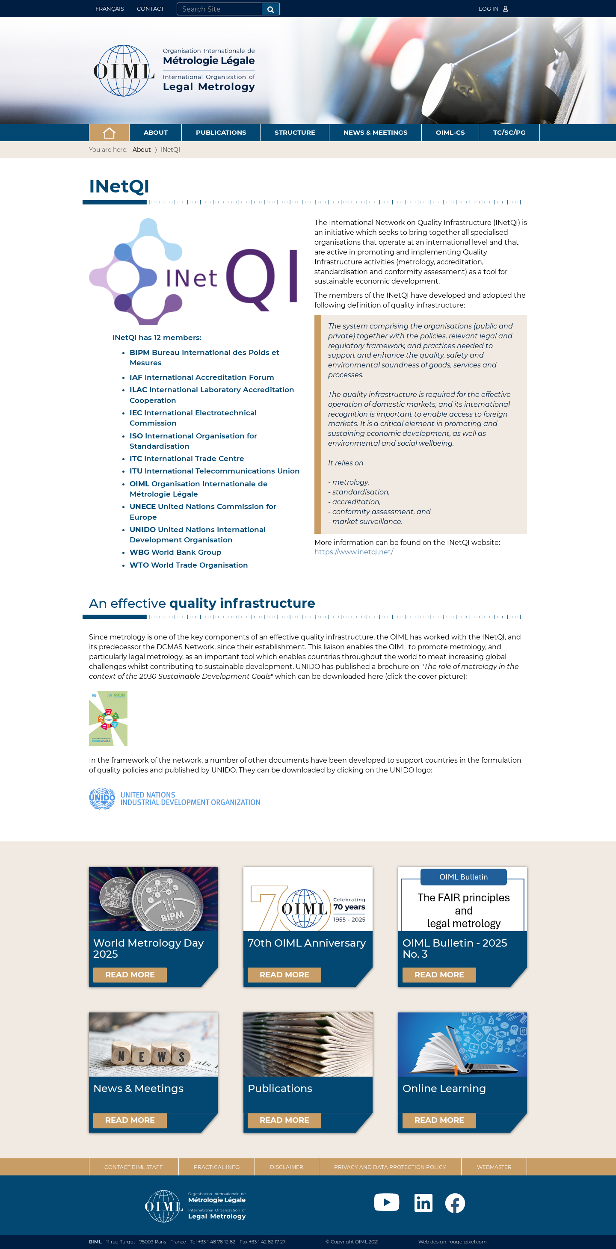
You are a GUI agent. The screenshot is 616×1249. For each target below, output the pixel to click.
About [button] (156, 132)
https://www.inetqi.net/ (353, 552)
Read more (130, 975)
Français (109, 8)
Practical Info (217, 1167)
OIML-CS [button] (450, 132)
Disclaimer (286, 1167)
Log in (493, 8)
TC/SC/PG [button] (509, 132)
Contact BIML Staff (133, 1167)
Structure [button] (295, 132)
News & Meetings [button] (376, 132)
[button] (109, 132)
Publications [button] (221, 132)
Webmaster (494, 1167)
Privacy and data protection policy (390, 1167)
